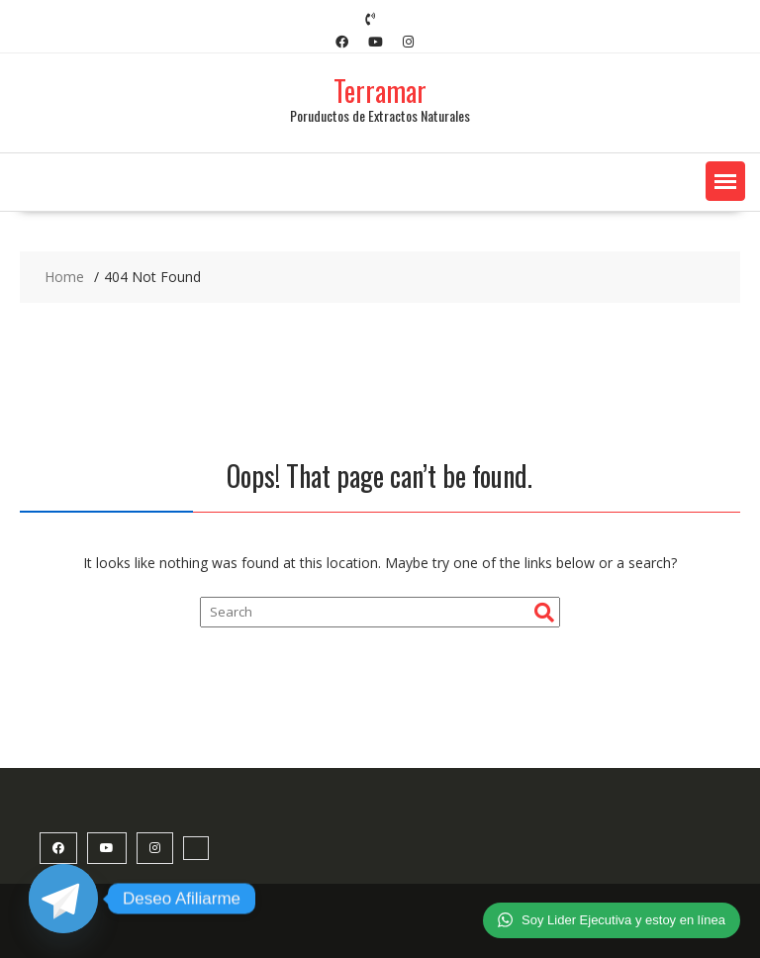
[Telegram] (63, 898)
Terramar (380, 90)
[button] (725, 181)
